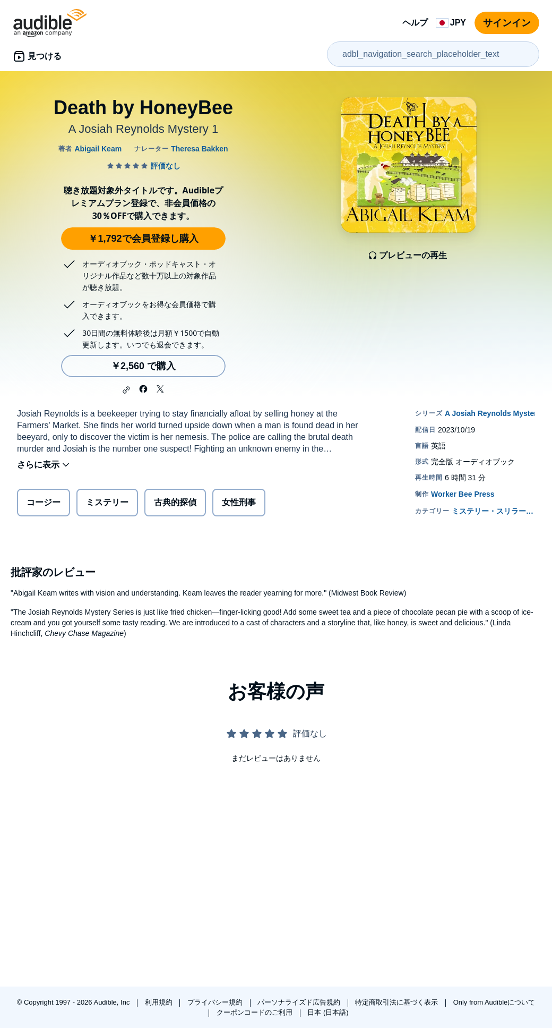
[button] (126, 390)
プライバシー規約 (216, 1002)
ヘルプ (415, 22)
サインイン (507, 23)
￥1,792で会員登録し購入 (143, 238)
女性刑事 (239, 502)
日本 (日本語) (327, 1012)
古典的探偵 (175, 502)
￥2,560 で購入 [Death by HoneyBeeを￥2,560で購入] (143, 366)
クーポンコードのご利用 (256, 1012)
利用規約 (160, 1002)
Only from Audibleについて (494, 1002)
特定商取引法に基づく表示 (397, 1002)
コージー (44, 502)
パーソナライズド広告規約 (299, 1002)
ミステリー (107, 502)
